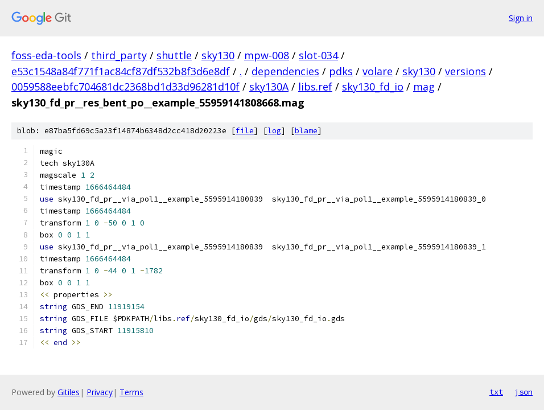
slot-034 (318, 55)
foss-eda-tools (46, 55)
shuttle (174, 55)
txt (496, 392)
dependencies (285, 71)
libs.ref (315, 86)
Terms (131, 392)
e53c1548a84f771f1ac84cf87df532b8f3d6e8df (120, 71)
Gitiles (68, 392)
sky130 (217, 55)
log (274, 131)
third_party (119, 55)
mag (424, 86)
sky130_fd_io (372, 86)
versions (465, 71)
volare (377, 71)
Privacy (99, 392)
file (245, 131)
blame (306, 131)
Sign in (521, 18)
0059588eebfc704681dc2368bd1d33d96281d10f (125, 86)
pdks (341, 71)
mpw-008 (266, 55)
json (523, 392)
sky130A (269, 86)
